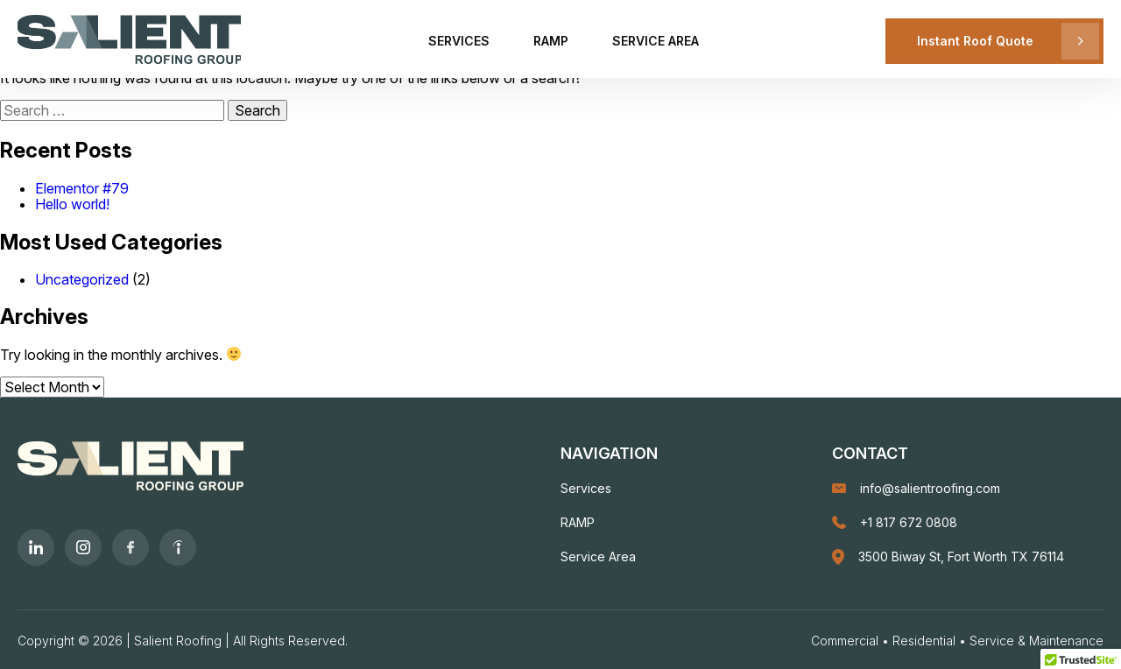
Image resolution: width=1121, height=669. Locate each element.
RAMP (550, 40)
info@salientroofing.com (916, 488)
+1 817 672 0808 (894, 522)
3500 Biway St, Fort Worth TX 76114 (948, 557)
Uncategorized (82, 279)
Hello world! (72, 204)
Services (459, 40)
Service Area (655, 40)
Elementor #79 (82, 188)
